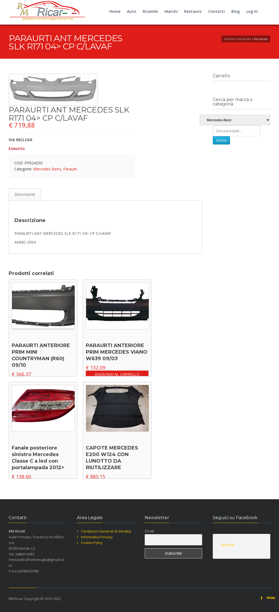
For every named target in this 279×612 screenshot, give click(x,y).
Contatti (216, 11)
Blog (235, 11)
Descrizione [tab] (24, 194)
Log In (252, 11)
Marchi (171, 11)
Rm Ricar (227, 544)
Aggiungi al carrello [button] (117, 374)
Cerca (221, 140)
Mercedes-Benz (47, 169)
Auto (131, 11)
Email (149, 531)
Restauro (193, 11)
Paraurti (70, 169)
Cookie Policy (92, 542)
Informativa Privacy (97, 536)
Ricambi (150, 11)
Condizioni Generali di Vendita (106, 531)
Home (114, 11)
